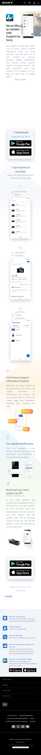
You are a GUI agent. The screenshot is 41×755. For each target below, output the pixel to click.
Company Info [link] (12, 715)
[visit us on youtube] (27, 726)
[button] (20, 679)
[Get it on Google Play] (16, 670)
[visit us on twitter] (18, 726)
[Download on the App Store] (29, 670)
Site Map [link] (32, 721)
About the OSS (20, 591)
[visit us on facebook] (13, 726)
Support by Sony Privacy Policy (20, 587)
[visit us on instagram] (23, 726)
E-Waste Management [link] (26, 715)
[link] (4, 704)
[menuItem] (29, 2)
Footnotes (8, 596)
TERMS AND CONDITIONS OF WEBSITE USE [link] (20, 739)
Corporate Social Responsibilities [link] (17, 718)
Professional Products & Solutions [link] (17, 721)
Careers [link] (32, 718)
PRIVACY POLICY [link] (20, 742)
